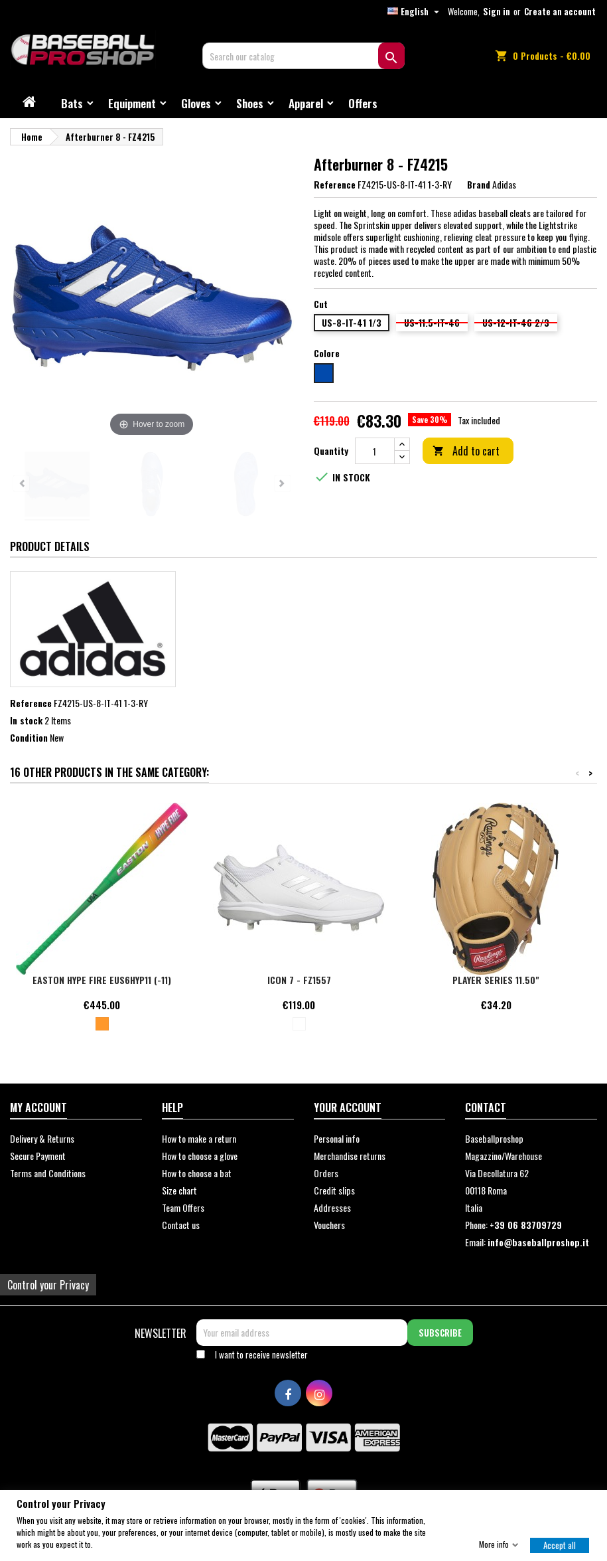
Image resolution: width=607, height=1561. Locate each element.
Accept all (559, 1544)
